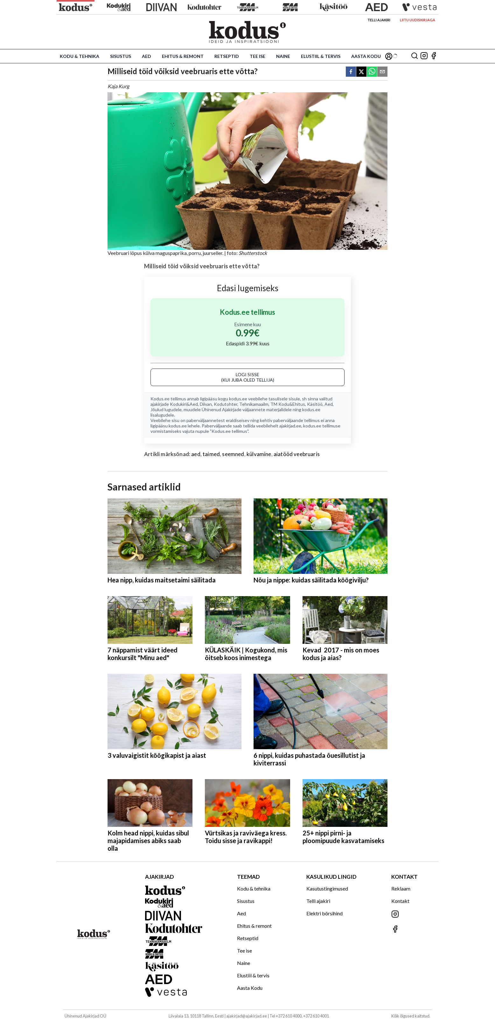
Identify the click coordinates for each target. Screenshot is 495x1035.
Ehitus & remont (183, 56)
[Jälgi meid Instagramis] (424, 56)
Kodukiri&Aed (184, 404)
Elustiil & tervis (320, 56)
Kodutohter (225, 404)
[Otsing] (414, 56)
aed (195, 454)
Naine (283, 56)
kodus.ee (238, 398)
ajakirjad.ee (290, 425)
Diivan (206, 404)
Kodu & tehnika (79, 56)
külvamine (259, 454)
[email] (382, 72)
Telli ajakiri (378, 20)
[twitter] (361, 72)
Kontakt (400, 901)
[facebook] (351, 72)
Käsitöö (315, 404)
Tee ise (257, 56)
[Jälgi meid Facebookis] (433, 56)
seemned (233, 454)
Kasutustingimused (327, 888)
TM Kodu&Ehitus (287, 404)
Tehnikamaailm (253, 404)
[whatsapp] (372, 72)
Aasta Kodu (366, 56)
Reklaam (400, 888)
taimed (211, 454)
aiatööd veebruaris (297, 454)
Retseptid (226, 56)
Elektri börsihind (324, 913)
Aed (146, 56)
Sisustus (120, 56)
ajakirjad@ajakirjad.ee (246, 1015)
